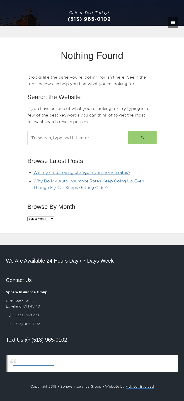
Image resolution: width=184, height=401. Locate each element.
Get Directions (27, 315)
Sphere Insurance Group (33, 363)
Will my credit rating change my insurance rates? (81, 172)
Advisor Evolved (140, 386)
